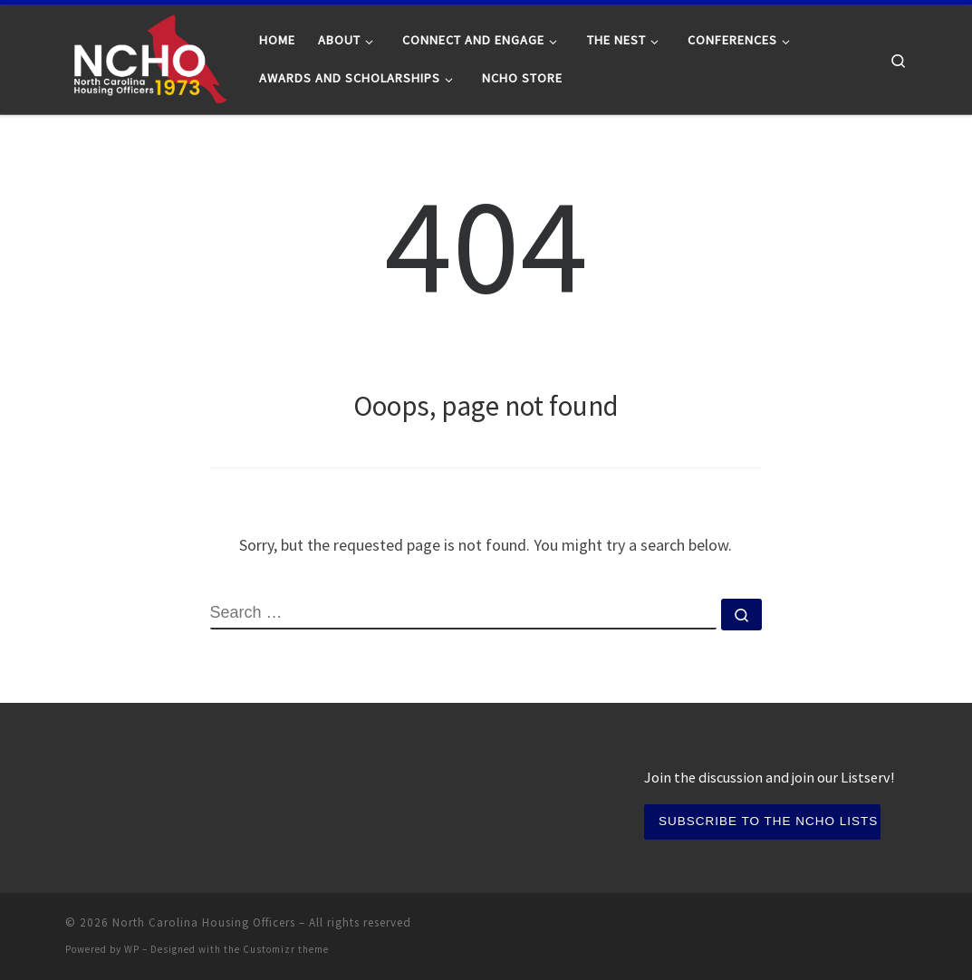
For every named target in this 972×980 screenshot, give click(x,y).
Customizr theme (286, 949)
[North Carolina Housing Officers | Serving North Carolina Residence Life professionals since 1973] (149, 55)
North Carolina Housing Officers (203, 922)
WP (132, 949)
